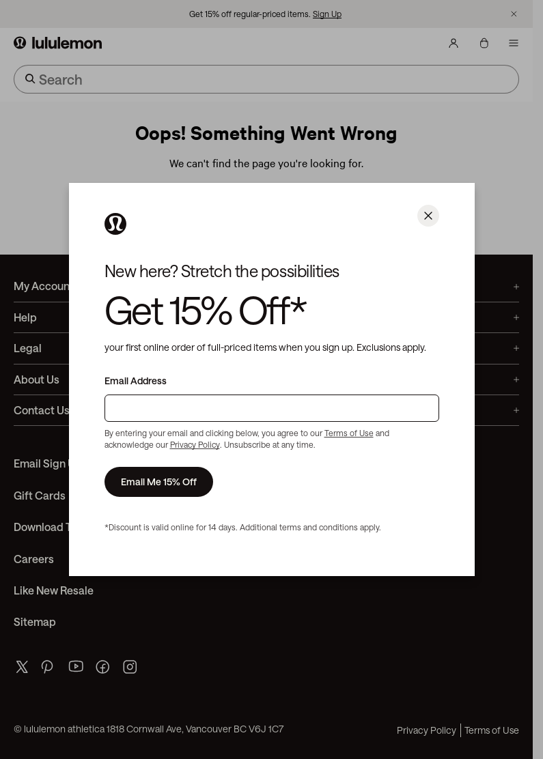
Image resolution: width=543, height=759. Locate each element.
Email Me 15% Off (159, 481)
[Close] (428, 216)
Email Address (136, 380)
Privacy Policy (195, 444)
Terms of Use (349, 433)
